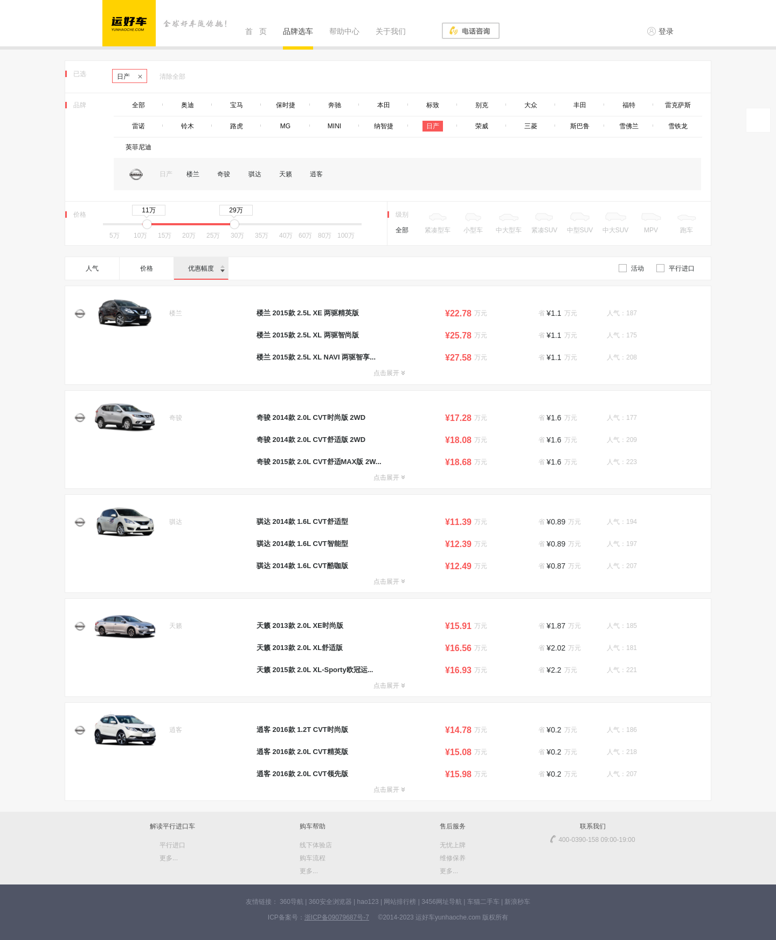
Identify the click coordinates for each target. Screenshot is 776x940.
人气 (92, 268)
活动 (631, 268)
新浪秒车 (517, 902)
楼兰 (192, 174)
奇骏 (223, 174)
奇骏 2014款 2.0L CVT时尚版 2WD (311, 417)
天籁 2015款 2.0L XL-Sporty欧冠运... (315, 670)
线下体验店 (316, 845)
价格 (146, 268)
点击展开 (389, 373)
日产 (129, 76)
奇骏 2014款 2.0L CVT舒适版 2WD (311, 440)
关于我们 (391, 31)
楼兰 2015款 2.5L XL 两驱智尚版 (308, 335)
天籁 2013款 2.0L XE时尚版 (300, 625)
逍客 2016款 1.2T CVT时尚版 (302, 729)
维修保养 (453, 858)
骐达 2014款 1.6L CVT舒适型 (302, 521)
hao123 (368, 902)
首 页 (256, 31)
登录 (660, 31)
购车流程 (312, 858)
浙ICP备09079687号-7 (336, 917)
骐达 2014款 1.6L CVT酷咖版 (302, 566)
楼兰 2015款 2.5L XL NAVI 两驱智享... (316, 357)
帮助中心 (344, 31)
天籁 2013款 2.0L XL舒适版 (300, 648)
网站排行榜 (400, 902)
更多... (169, 858)
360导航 (291, 902)
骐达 (254, 174)
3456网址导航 (441, 902)
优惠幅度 (206, 268)
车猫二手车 (483, 902)
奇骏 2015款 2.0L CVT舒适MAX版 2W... (319, 462)
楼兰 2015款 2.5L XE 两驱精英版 (308, 313)
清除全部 (172, 76)
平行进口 (675, 268)
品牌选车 (298, 31)
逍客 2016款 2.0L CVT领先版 (302, 774)
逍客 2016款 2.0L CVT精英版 (302, 752)
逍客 (316, 174)
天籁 (285, 174)
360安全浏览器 (330, 902)
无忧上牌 (453, 845)
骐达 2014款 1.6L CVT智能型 (302, 544)
